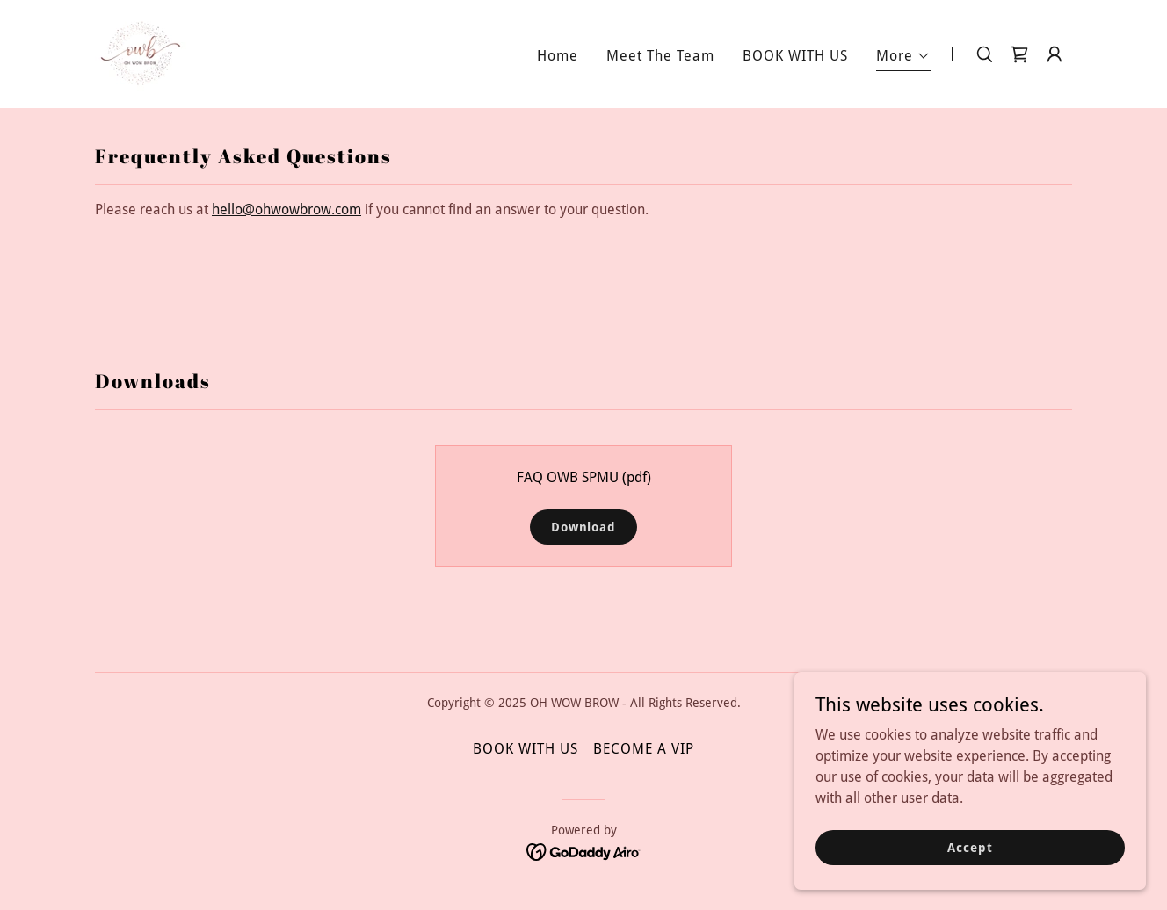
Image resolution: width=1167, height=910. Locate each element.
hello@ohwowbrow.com (286, 209)
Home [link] (557, 55)
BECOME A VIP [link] (643, 748)
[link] (141, 53)
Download (583, 527)
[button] (903, 58)
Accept (969, 847)
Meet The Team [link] (660, 55)
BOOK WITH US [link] (795, 55)
